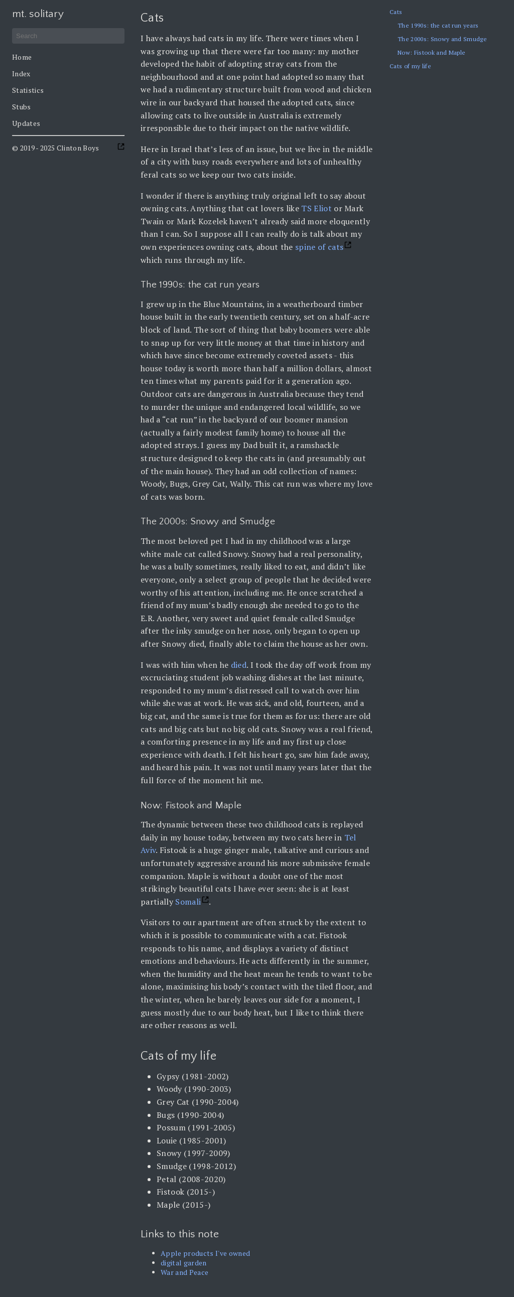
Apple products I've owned (205, 1253)
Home (22, 57)
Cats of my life (410, 66)
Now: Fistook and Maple (431, 52)
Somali (188, 901)
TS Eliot (316, 208)
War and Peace (184, 1272)
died (238, 664)
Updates (26, 123)
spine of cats (319, 246)
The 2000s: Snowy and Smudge (442, 39)
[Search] (68, 36)
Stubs (21, 106)
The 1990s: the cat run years (438, 25)
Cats (396, 12)
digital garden (184, 1262)
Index (21, 73)
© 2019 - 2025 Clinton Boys (55, 148)
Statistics (28, 90)
